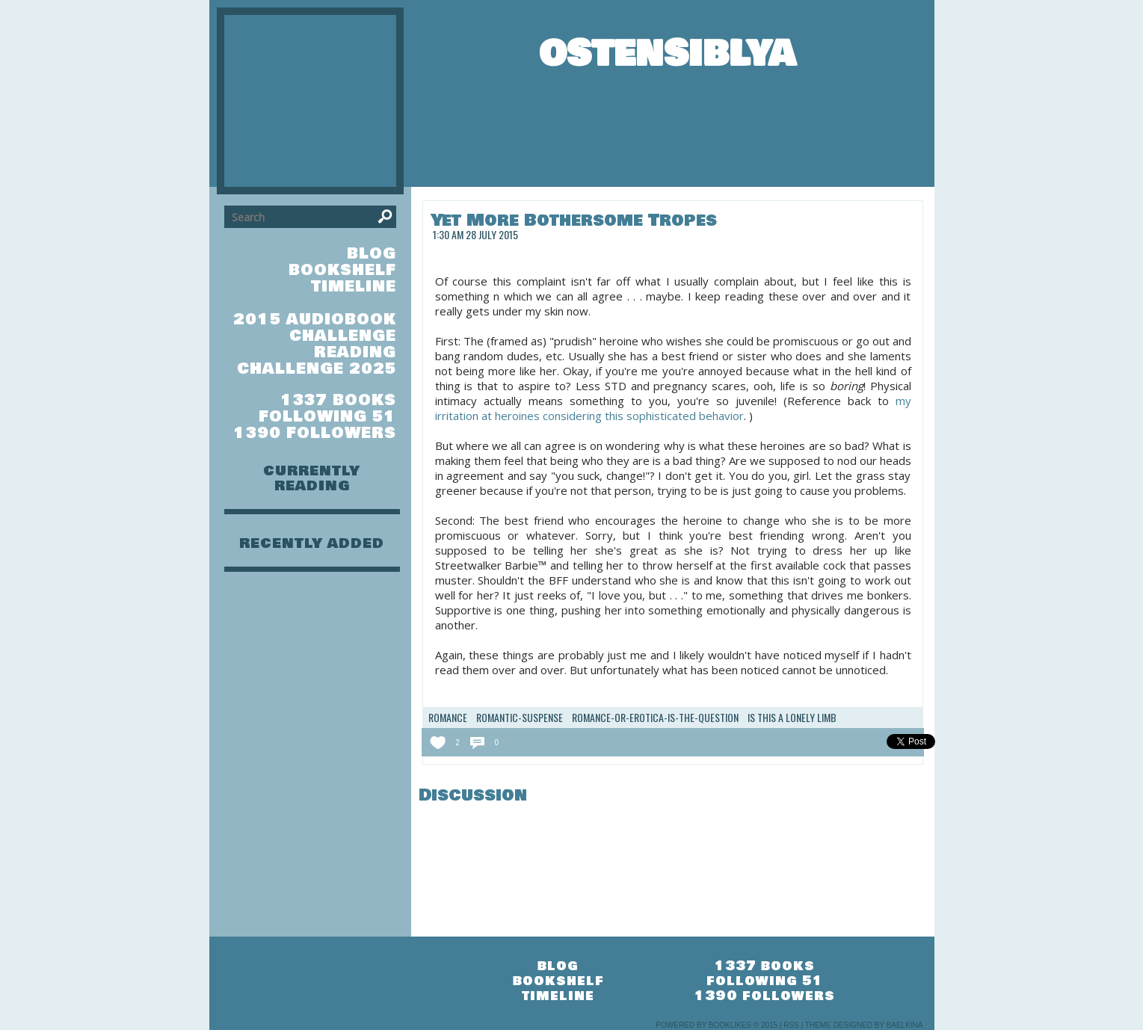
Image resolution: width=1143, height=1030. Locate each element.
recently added (311, 543)
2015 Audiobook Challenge (314, 328)
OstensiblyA (667, 53)
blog (371, 253)
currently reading (311, 478)
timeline (353, 286)
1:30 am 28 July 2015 (475, 234)
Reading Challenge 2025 (316, 360)
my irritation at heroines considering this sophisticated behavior (673, 408)
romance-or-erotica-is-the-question (655, 717)
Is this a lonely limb (792, 717)
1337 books (338, 400)
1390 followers (314, 433)
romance (447, 717)
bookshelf (342, 270)
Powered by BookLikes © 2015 (716, 1025)
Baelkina (905, 1025)
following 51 (327, 416)
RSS (791, 1025)
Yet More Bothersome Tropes (574, 220)
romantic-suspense (519, 717)
